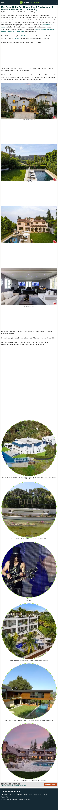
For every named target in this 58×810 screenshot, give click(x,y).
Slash (23, 36)
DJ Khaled (50, 29)
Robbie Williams (18, 32)
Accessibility (37, 794)
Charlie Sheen (6, 32)
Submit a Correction (50, 784)
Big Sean (17, 38)
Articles (26, 12)
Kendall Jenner (40, 29)
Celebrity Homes (34, 12)
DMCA (45, 794)
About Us (4, 794)
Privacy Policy (28, 794)
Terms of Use (5, 797)
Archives (19, 794)
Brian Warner (7, 12)
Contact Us (12, 794)
